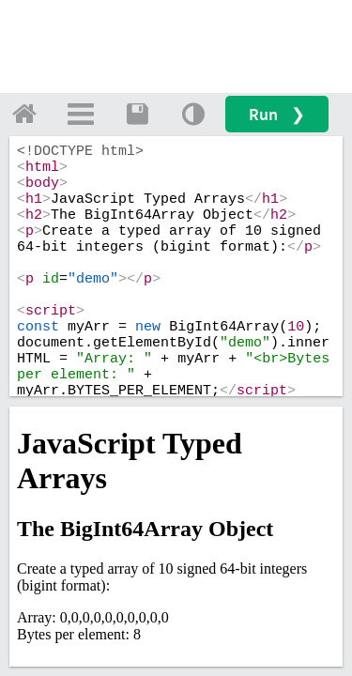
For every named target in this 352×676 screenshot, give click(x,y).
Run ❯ (277, 114)
